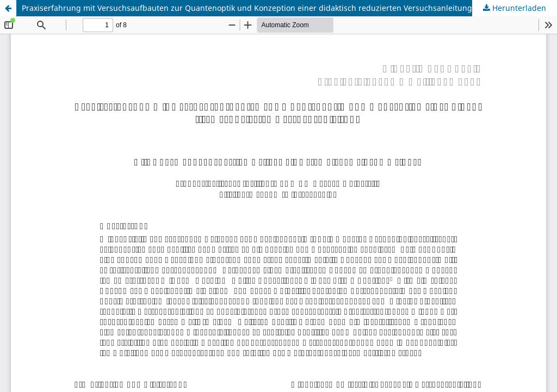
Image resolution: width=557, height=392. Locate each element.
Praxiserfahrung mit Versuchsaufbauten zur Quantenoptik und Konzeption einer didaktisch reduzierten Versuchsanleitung (247, 8)
